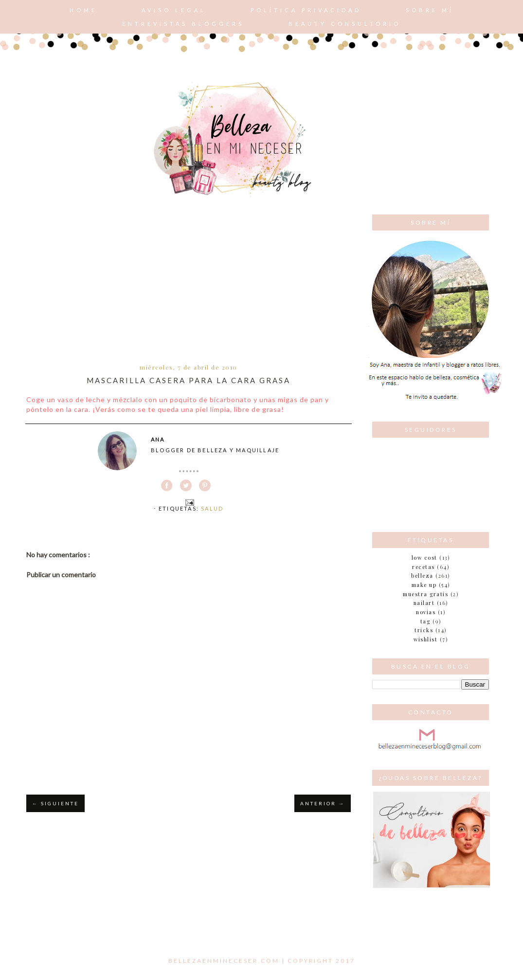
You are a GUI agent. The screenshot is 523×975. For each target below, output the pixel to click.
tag (425, 621)
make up (424, 584)
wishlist (425, 639)
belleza (422, 575)
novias (425, 612)
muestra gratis (425, 594)
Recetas (423, 566)
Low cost (424, 557)
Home (83, 10)
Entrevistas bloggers (183, 23)
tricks (424, 630)
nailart (424, 602)
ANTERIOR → (322, 803)
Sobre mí (430, 10)
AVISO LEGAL (174, 10)
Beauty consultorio (345, 23)
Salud (212, 508)
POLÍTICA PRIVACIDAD (306, 10)
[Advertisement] (188, 287)
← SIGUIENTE (55, 803)
